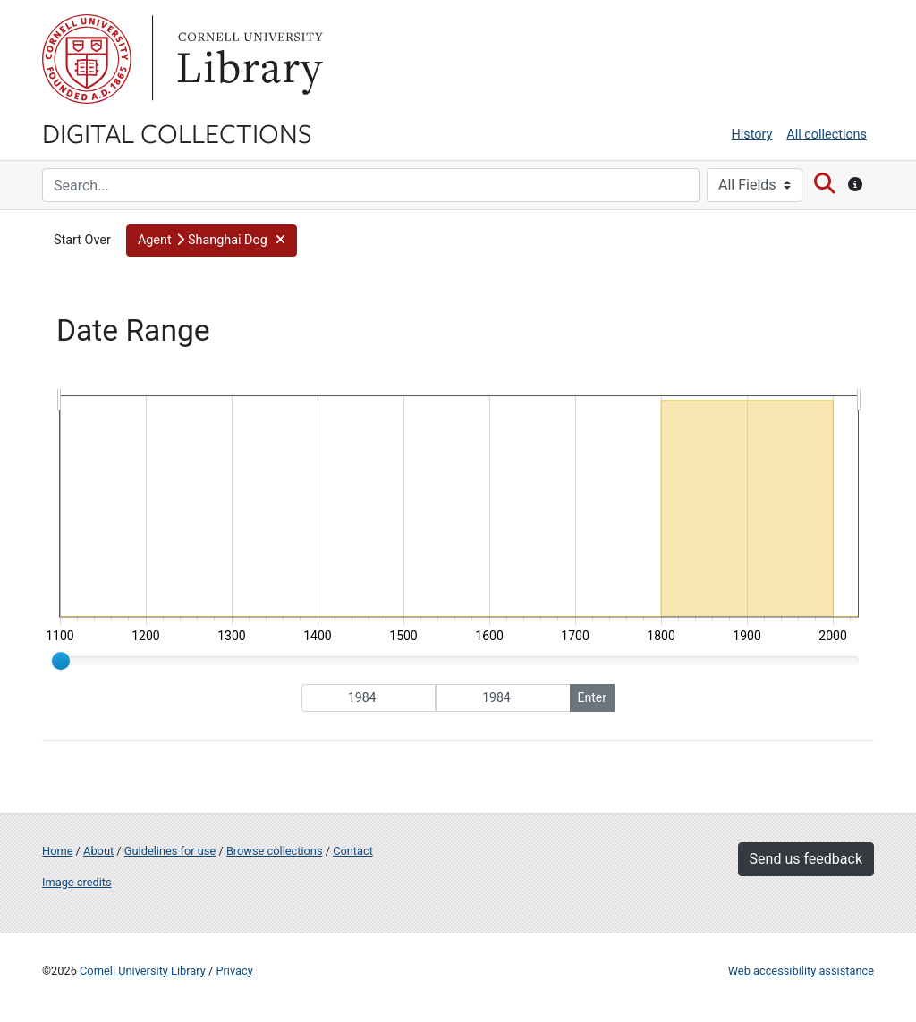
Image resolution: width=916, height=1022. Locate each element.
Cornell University (86, 59)
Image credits (77, 882)
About (98, 850)
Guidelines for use (170, 850)
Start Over (82, 240)
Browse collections (274, 850)
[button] (211, 240)
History (752, 134)
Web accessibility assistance (801, 970)
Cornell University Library (143, 970)
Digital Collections (177, 132)
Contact (353, 850)
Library (247, 59)
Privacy (234, 970)
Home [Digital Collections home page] (57, 850)
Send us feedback (806, 858)
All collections (826, 134)
